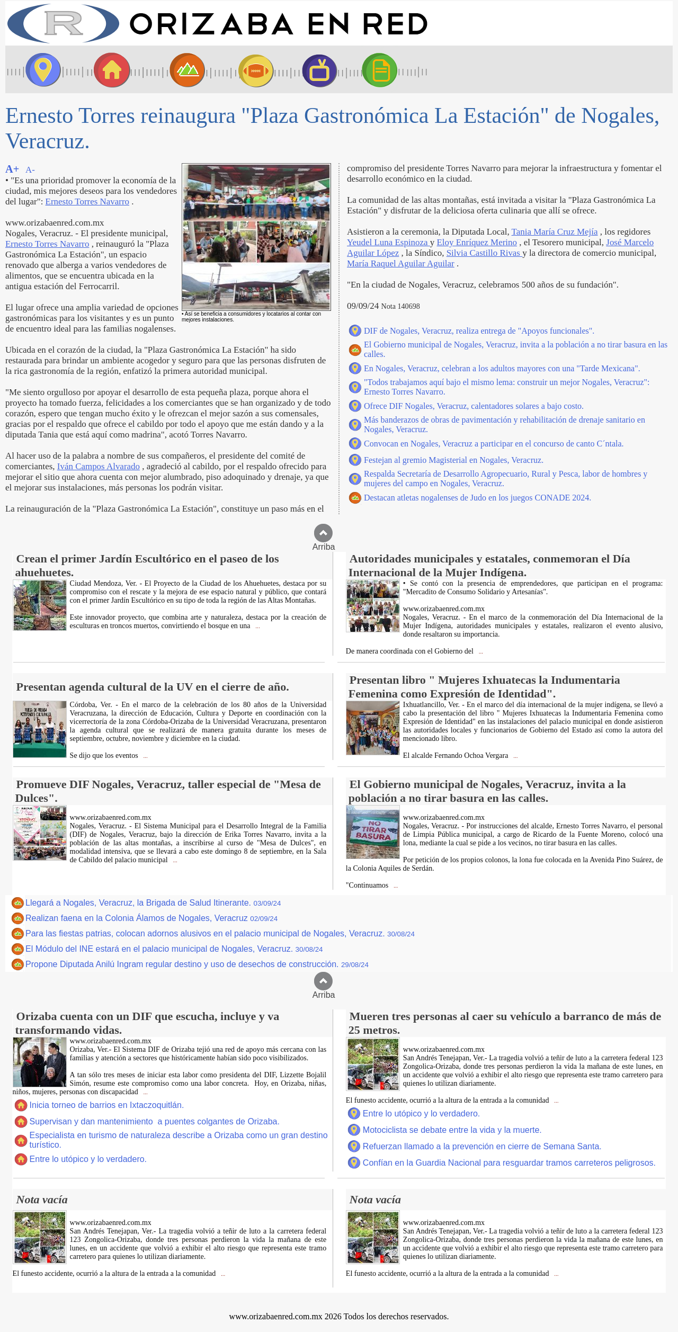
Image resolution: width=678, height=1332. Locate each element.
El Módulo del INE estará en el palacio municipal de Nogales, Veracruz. (174, 948)
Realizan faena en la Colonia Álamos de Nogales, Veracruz (151, 918)
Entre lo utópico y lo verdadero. (88, 1159)
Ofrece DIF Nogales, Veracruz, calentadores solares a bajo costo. (474, 405)
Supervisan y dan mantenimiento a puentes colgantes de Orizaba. (155, 1121)
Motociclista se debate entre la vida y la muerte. (452, 1129)
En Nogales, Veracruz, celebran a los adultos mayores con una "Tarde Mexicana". (502, 368)
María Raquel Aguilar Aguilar (400, 263)
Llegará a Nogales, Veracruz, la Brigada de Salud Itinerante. (153, 902)
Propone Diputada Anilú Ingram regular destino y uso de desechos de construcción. (197, 964)
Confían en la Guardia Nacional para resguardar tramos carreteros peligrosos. (509, 1162)
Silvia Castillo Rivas (485, 253)
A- (30, 170)
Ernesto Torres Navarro (87, 201)
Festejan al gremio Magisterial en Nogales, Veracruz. (453, 459)
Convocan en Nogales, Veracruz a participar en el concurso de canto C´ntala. (494, 443)
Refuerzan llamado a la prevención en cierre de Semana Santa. (482, 1146)
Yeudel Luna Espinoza (388, 242)
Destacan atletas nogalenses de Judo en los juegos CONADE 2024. (477, 497)
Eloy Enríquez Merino (477, 242)
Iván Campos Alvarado (98, 466)
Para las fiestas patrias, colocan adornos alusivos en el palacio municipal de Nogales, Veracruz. (220, 933)
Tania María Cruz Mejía (555, 232)
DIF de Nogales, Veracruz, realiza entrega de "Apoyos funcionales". (479, 330)
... (257, 626)
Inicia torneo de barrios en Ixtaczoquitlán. (107, 1105)
